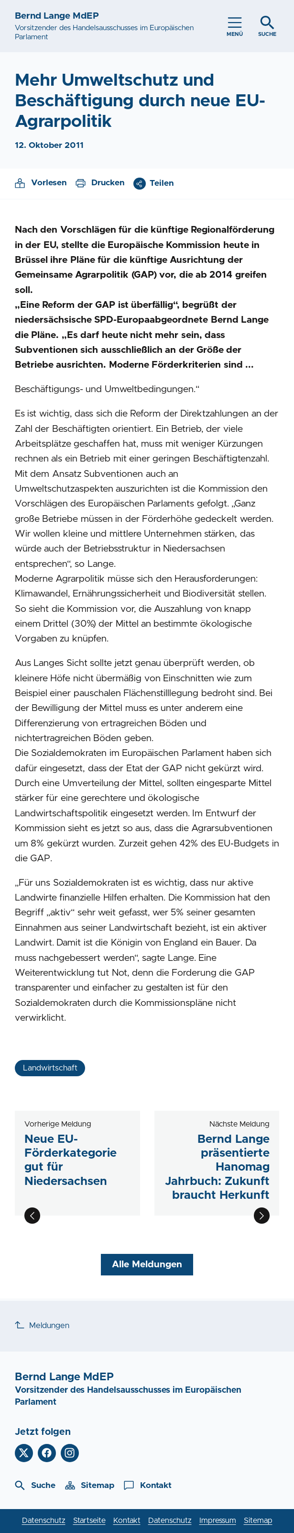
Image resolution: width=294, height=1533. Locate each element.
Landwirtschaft (50, 1068)
